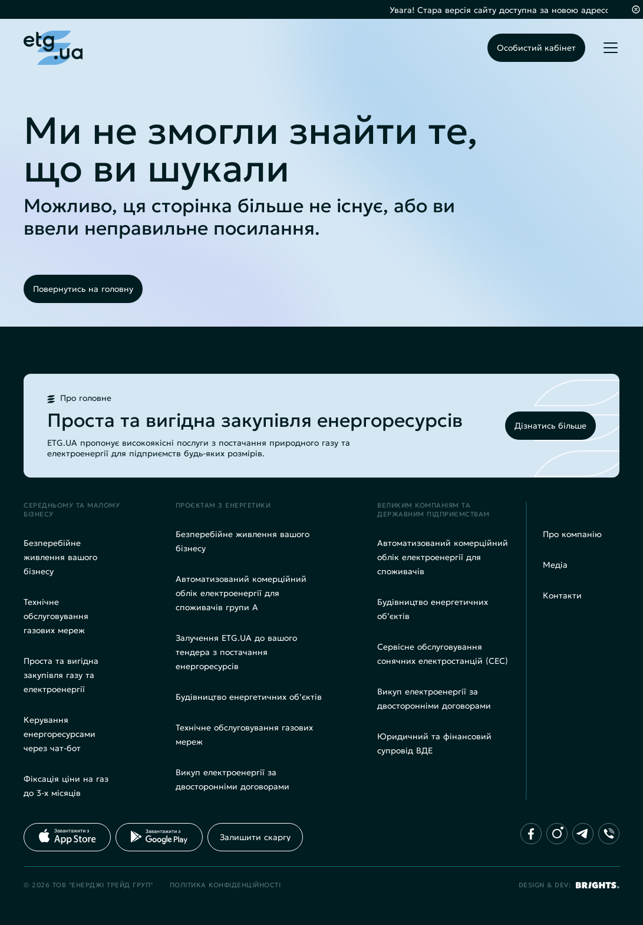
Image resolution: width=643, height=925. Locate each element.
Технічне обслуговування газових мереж (56, 616)
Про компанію (572, 534)
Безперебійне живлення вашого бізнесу (60, 557)
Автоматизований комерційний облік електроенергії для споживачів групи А (241, 593)
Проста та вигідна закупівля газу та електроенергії (61, 675)
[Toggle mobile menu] (610, 48)
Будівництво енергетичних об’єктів (249, 697)
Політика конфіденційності (225, 885)
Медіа (555, 564)
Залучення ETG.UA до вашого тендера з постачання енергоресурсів (236, 652)
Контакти (562, 595)
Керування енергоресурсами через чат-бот (59, 734)
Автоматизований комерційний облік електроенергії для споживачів (442, 557)
